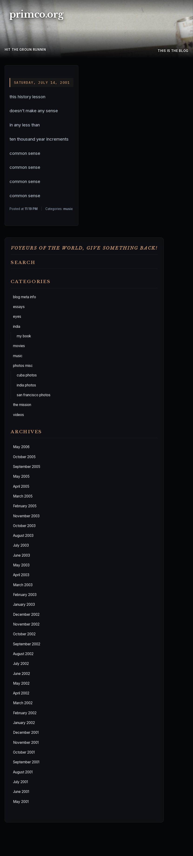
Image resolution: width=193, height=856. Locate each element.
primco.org (36, 14)
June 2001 (21, 791)
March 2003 (23, 585)
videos (18, 415)
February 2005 (25, 506)
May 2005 (21, 476)
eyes (17, 316)
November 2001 (26, 742)
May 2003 (21, 565)
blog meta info (24, 297)
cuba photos (27, 375)
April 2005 (21, 486)
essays (19, 307)
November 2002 (26, 624)
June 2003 (21, 555)
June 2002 (21, 673)
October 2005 (24, 457)
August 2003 (23, 535)
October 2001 (24, 752)
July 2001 (20, 782)
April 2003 (21, 575)
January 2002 (24, 723)
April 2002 (21, 693)
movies (19, 346)
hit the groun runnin (25, 49)
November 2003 (26, 516)
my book (24, 336)
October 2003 (24, 526)
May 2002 (21, 683)
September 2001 (26, 762)
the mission (22, 405)
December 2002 (26, 614)
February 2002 (25, 713)
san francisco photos (33, 395)
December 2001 (26, 732)
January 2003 (24, 604)
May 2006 (21, 447)
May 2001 (21, 801)
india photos (26, 385)
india (16, 326)
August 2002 (23, 654)
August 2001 (23, 772)
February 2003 (25, 594)
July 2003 (21, 545)
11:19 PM (31, 209)
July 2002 (21, 663)
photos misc (23, 365)
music (18, 356)
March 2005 (23, 496)
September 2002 (26, 644)
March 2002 (23, 703)
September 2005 (26, 466)
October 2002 (24, 634)
